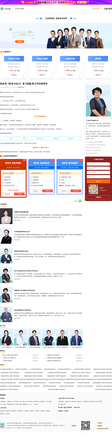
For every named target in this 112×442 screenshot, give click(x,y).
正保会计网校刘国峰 (34, 347)
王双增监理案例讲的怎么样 (22, 231)
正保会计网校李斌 (76, 347)
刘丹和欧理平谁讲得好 (55, 382)
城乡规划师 (42, 401)
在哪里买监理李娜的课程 (21, 212)
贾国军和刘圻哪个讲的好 (21, 251)
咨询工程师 (29, 401)
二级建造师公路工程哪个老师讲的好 (81, 372)
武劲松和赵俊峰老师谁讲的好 (104, 379)
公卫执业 (7, 413)
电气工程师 (48, 401)
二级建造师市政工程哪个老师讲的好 (102, 369)
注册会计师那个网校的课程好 (10, 355)
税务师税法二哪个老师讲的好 (104, 386)
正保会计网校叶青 (6, 347)
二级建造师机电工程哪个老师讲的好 (33, 372)
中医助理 (37, 411)
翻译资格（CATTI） (28, 404)
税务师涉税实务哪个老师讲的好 (103, 389)
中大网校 (66, 411)
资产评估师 (99, 401)
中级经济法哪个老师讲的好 (66, 386)
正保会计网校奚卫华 (5, 87)
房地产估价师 (18, 404)
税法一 (12, 138)
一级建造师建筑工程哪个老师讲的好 (33, 376)
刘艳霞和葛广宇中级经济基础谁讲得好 (10, 386)
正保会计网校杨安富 (62, 347)
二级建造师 (9, 401)
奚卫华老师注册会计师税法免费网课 (95, 145)
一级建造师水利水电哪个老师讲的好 (79, 376)
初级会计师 (79, 401)
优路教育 (60, 411)
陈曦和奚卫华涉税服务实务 (93, 150)
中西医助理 (13, 411)
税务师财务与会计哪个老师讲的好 (9, 389)
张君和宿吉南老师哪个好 (64, 369)
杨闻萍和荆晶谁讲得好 (40, 382)
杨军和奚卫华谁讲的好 (92, 153)
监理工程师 (35, 401)
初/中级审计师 (61, 404)
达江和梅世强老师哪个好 (6, 369)
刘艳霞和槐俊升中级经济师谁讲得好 (102, 382)
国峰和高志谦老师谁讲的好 (88, 379)
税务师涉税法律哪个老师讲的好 (56, 389)
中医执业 (42, 411)
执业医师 (2, 411)
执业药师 (7, 411)
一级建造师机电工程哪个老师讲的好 (56, 376)
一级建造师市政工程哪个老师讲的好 (9, 376)
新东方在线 (77, 407)
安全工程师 (22, 401)
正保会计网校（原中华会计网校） (66, 398)
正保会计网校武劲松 (48, 347)
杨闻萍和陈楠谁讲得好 (25, 382)
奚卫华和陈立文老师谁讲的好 (57, 379)
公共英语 (36, 404)
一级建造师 (3, 401)
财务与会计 (40, 138)
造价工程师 (16, 401)
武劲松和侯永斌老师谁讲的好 (8, 382)
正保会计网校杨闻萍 (20, 347)
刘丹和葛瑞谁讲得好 (69, 382)
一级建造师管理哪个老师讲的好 (103, 372)
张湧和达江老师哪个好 (21, 369)
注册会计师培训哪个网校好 (93, 147)
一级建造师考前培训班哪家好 (54, 358)
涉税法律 (55, 138)
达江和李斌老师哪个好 (36, 369)
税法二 (25, 138)
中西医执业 (20, 411)
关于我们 (100, 422)
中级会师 (73, 401)
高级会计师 (92, 401)
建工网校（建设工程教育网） (65, 407)
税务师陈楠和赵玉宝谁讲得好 (22, 310)
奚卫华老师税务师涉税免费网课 (94, 142)
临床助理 (48, 411)
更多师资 (19, 41)
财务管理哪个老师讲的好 (49, 386)
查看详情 (14, 75)
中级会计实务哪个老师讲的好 (32, 386)
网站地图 (100, 425)
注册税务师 (86, 401)
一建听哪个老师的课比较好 (53, 360)
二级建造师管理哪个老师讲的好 (82, 369)
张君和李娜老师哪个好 (50, 369)
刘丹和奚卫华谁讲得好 (84, 382)
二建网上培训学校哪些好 (9, 358)
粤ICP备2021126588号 (103, 428)
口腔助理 (26, 411)
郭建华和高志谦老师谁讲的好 (27, 379)
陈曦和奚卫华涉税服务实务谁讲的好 (24, 290)
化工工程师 (3, 404)
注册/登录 (108, 9)
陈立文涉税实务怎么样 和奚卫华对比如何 (26, 271)
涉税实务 (70, 138)
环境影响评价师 (10, 404)
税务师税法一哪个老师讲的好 (85, 386)
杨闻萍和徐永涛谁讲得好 (42, 379)
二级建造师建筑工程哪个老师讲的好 (9, 372)
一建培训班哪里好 (7, 360)
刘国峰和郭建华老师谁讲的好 (73, 379)
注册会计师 (67, 401)
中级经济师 (61, 401)
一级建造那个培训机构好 (53, 355)
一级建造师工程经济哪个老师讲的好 (9, 379)
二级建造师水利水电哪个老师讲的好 (57, 372)
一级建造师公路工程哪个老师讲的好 (102, 376)
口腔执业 (31, 411)
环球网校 (2, 398)
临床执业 (2, 413)
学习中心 (97, 8)
